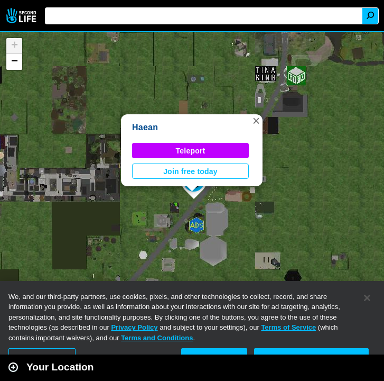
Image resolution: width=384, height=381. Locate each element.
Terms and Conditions (157, 338)
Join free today (190, 171)
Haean (145, 127)
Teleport (190, 151)
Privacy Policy (134, 327)
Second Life (22, 15)
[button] (256, 120)
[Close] (367, 298)
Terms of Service (288, 327)
